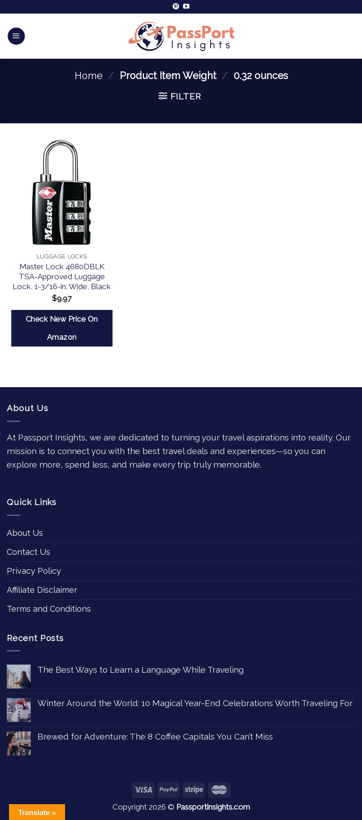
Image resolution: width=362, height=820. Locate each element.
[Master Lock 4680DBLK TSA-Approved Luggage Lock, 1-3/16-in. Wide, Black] (62, 192)
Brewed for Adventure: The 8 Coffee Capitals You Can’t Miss (155, 736)
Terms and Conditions (49, 609)
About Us (25, 533)
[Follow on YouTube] (186, 6)
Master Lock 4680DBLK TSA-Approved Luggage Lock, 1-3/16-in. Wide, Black (62, 276)
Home (89, 75)
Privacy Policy (34, 571)
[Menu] (16, 36)
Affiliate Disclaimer (42, 590)
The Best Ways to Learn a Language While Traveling (141, 670)
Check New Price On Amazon (62, 328)
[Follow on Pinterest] (176, 6)
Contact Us (28, 552)
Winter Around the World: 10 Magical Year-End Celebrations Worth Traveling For (195, 703)
